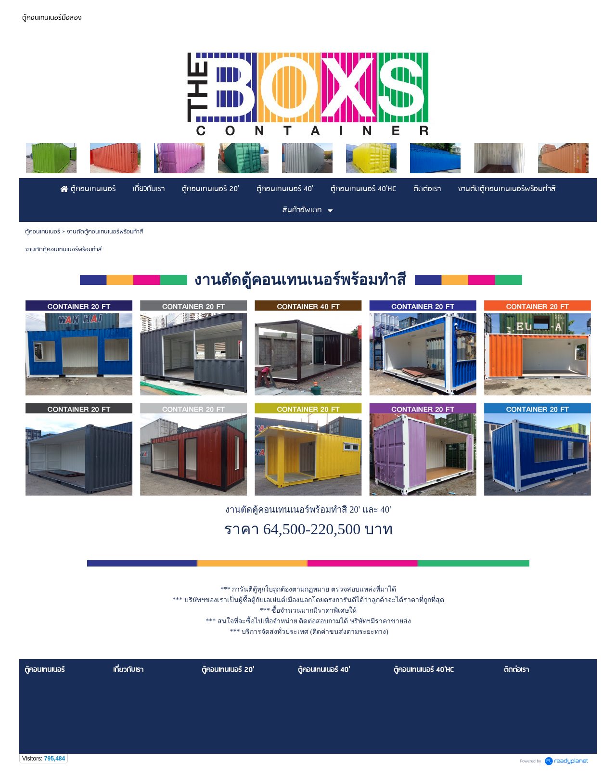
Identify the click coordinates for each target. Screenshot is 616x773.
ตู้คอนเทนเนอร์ (42, 232)
